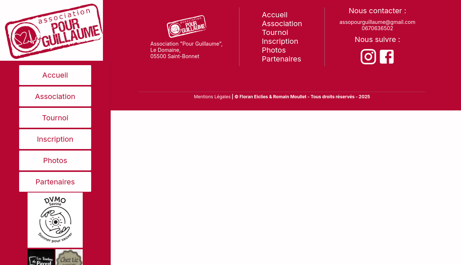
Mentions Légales (212, 96)
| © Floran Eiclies (250, 96)
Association (55, 96)
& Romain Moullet (288, 96)
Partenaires (55, 181)
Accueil (55, 75)
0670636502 (377, 28)
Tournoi (55, 117)
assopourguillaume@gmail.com (377, 22)
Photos (55, 160)
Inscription (55, 139)
